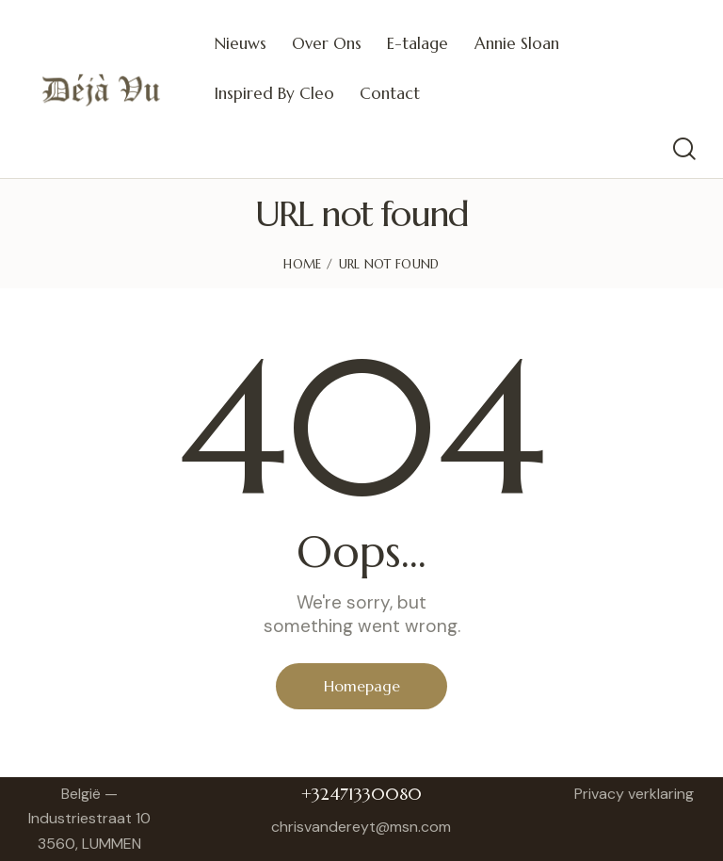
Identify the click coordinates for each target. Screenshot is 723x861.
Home (302, 264)
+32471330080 (361, 793)
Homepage (362, 685)
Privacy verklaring (634, 794)
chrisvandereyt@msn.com (361, 827)
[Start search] (683, 149)
